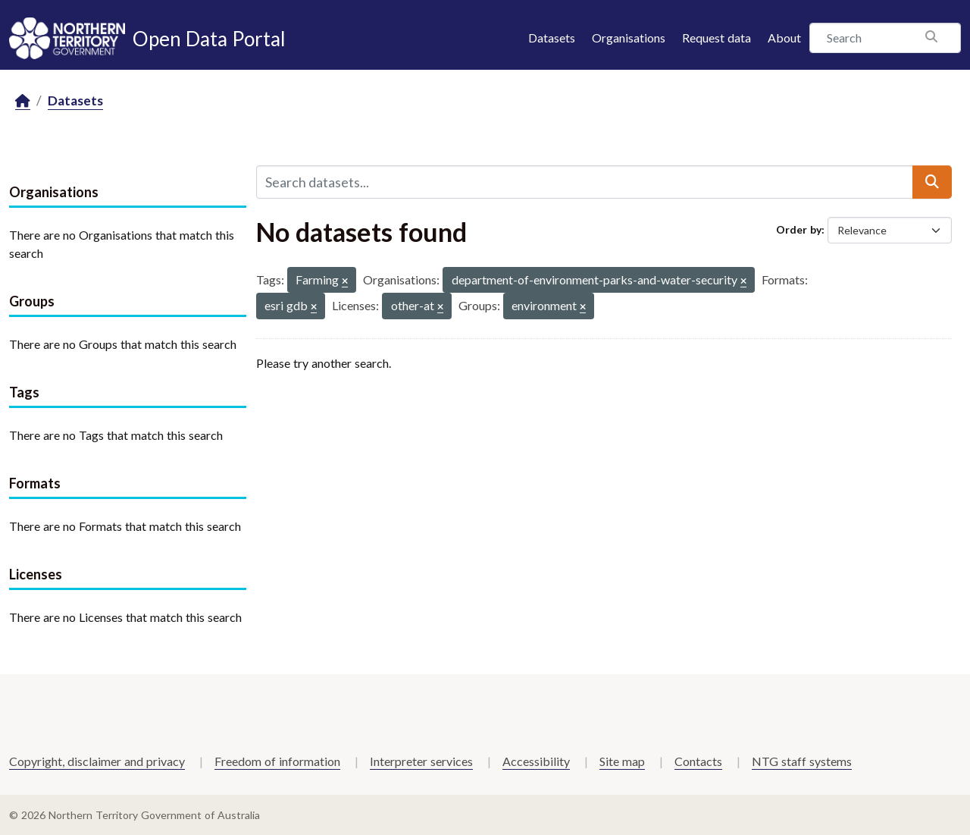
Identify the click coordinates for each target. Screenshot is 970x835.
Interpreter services (421, 761)
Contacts (698, 761)
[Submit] (932, 182)
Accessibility (536, 761)
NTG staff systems (802, 761)
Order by (798, 229)
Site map (622, 761)
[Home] (22, 101)
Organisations (628, 37)
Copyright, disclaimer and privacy (97, 761)
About (784, 37)
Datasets (551, 37)
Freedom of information (277, 761)
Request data (716, 37)
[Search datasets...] (584, 182)
